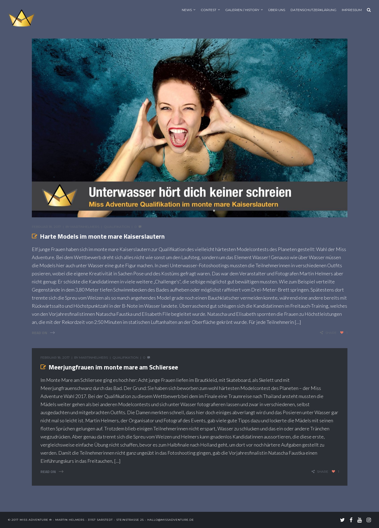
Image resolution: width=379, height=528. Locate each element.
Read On (39, 333)
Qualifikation (117, 227)
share (331, 333)
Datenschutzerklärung (313, 10)
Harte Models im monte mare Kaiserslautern (102, 236)
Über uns (276, 10)
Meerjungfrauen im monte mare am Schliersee (113, 367)
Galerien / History (242, 10)
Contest (208, 10)
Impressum (352, 10)
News (187, 10)
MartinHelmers (84, 227)
